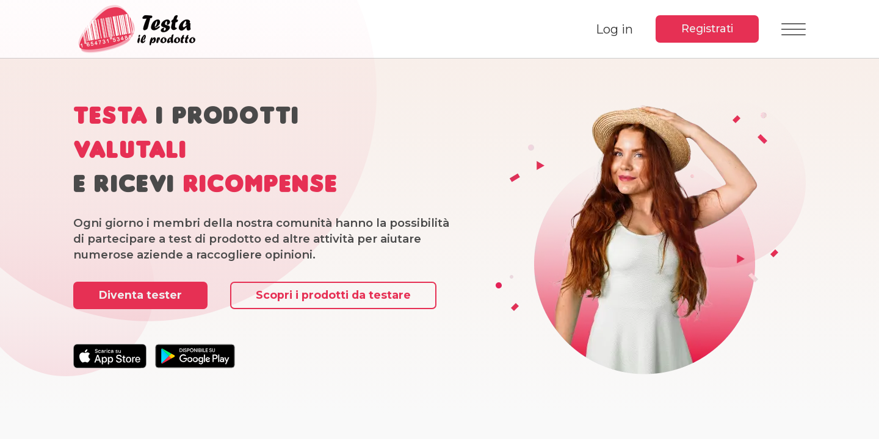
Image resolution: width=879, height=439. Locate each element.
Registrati (707, 28)
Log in (614, 29)
